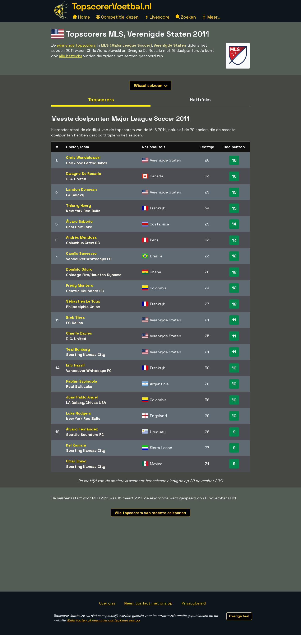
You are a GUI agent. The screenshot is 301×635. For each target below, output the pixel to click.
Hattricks (200, 100)
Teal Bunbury (78, 349)
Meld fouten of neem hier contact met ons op (103, 620)
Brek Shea (75, 317)
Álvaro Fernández (82, 429)
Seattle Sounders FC (85, 290)
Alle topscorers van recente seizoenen (150, 512)
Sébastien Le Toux (83, 301)
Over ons (107, 603)
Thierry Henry (78, 205)
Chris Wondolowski (83, 157)
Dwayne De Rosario (83, 173)
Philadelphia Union (83, 306)
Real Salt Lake (79, 226)
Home (81, 17)
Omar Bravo (76, 461)
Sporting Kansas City (85, 354)
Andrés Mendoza (81, 237)
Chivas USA (95, 402)
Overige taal (239, 616)
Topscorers (101, 100)
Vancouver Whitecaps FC (89, 258)
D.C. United (76, 178)
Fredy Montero (79, 285)
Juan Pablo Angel (82, 397)
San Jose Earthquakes (86, 162)
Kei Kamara (76, 445)
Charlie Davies (79, 333)
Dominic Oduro (79, 269)
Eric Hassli (75, 365)
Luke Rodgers (78, 413)
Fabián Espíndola (81, 381)
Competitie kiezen (117, 17)
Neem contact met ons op (148, 603)
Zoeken (186, 17)
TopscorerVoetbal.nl (112, 6)
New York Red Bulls (83, 210)
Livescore (157, 17)
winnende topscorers (76, 45)
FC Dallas (74, 322)
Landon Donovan (81, 189)
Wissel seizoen (151, 85)
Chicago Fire (77, 274)
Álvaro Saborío (79, 221)
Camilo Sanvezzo (81, 253)
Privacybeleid (194, 603)
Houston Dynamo (106, 274)
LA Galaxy (75, 194)
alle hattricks (70, 55)
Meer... (211, 17)
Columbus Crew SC (83, 242)
